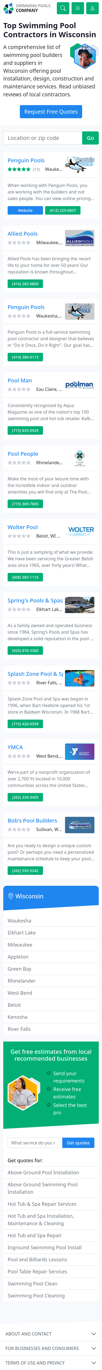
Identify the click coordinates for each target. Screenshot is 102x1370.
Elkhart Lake (22, 932)
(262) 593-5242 (25, 870)
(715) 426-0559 (25, 723)
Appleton (18, 956)
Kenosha (17, 1017)
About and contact (28, 1334)
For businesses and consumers (42, 1348)
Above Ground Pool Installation (43, 1172)
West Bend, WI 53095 (57, 756)
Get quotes (78, 1143)
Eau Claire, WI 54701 (57, 389)
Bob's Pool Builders (32, 820)
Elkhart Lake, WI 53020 (59, 609)
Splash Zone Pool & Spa (38, 673)
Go (90, 138)
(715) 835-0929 (25, 430)
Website (25, 210)
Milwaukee (20, 944)
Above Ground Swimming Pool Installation (43, 1188)
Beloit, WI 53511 (52, 536)
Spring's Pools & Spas (35, 600)
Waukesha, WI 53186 (57, 316)
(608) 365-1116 (25, 577)
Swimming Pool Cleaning (36, 1295)
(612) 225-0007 (63, 210)
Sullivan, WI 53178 (54, 829)
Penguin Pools (26, 160)
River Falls (19, 1029)
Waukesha (19, 920)
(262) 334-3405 (25, 797)
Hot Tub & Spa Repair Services (42, 1204)
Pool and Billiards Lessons (37, 1259)
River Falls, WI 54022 (57, 683)
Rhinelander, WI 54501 (59, 463)
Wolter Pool (23, 527)
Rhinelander (22, 980)
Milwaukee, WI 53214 (57, 243)
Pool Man (20, 380)
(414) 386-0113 (25, 357)
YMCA (15, 747)
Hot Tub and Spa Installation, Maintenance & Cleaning (41, 1220)
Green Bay (19, 968)
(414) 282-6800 (25, 283)
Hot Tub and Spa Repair (35, 1235)
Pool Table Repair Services (37, 1271)
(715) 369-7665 (25, 503)
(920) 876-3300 (25, 650)
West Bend (20, 993)
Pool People (23, 453)
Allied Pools (23, 233)
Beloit (14, 1005)
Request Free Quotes (51, 111)
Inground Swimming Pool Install (45, 1247)
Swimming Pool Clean (32, 1283)
